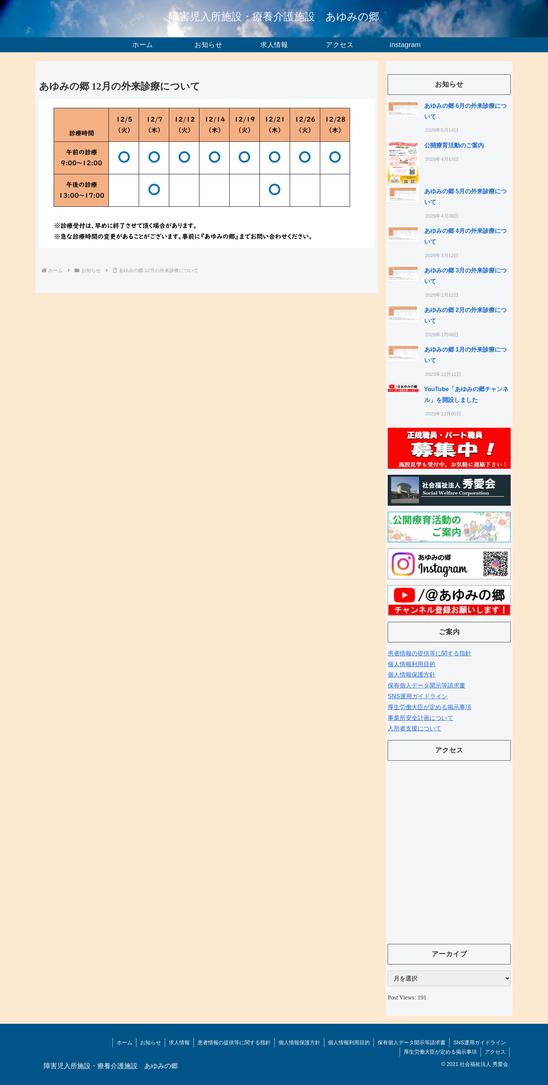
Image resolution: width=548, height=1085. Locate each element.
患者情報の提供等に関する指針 (429, 653)
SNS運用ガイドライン (418, 696)
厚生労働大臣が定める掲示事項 (429, 707)
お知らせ (150, 1042)
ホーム (124, 1042)
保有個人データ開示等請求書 (426, 685)
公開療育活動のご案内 (454, 145)
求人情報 (179, 1042)
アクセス (495, 1052)
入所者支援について (414, 728)
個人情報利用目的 (411, 664)
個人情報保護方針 (411, 674)
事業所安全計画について (420, 718)
